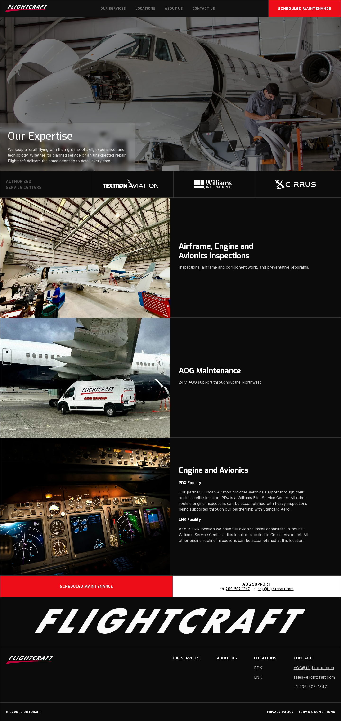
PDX (258, 667)
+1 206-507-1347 (310, 686)
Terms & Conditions (316, 712)
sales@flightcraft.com (314, 677)
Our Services (113, 8)
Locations (145, 8)
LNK (258, 677)
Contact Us (204, 8)
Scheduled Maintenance (304, 8)
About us (174, 8)
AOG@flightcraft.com (314, 667)
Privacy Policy (280, 712)
